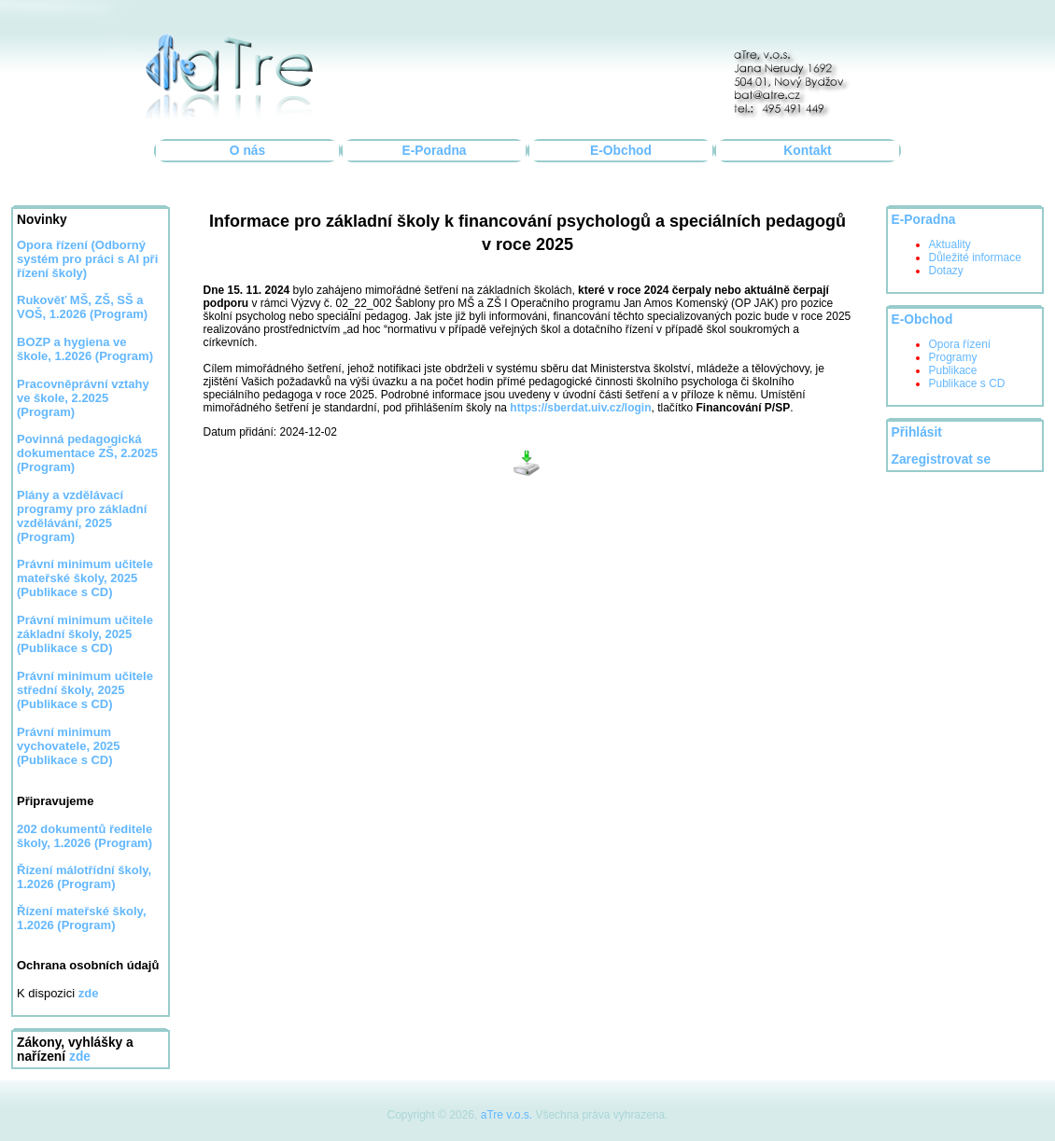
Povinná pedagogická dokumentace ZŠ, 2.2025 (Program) (87, 453)
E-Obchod (621, 151)
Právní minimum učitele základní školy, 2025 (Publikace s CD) (85, 634)
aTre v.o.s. (506, 1114)
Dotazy (946, 270)
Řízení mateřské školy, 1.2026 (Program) (82, 918)
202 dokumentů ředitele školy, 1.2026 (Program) (84, 836)
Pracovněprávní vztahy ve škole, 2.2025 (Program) (83, 398)
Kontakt (807, 151)
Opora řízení (54, 245)
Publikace (953, 370)
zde (80, 1057)
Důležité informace (975, 257)
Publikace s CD (967, 383)
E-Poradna (434, 151)
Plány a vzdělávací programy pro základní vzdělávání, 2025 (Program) (82, 516)
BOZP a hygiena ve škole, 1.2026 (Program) (85, 349)
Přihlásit (917, 432)
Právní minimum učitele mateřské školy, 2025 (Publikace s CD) (85, 578)
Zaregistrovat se (942, 459)
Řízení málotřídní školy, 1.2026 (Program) (84, 877)
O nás (247, 151)
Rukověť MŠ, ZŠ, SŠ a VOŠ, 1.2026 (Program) (82, 307)
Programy (953, 357)
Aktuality (950, 244)
